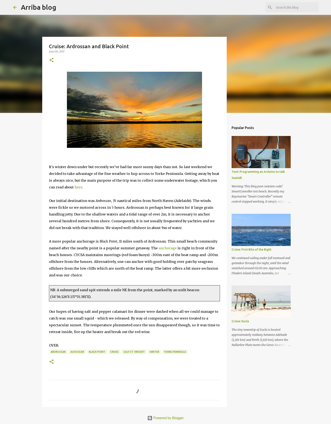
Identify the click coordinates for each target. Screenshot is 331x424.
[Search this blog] (296, 7)
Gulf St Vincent (134, 351)
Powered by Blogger (165, 418)
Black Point (97, 351)
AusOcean (77, 351)
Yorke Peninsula (175, 351)
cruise (114, 351)
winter (154, 351)
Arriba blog (38, 7)
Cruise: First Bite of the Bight (251, 249)
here (78, 187)
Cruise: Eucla (240, 321)
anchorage (168, 248)
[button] (51, 60)
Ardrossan (58, 351)
